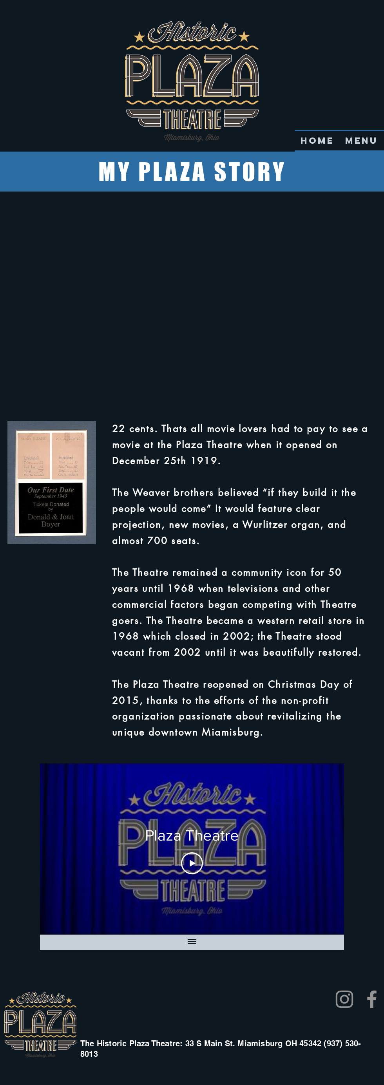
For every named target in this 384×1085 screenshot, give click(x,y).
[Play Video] (192, 863)
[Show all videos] (192, 942)
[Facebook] (372, 999)
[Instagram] (344, 999)
